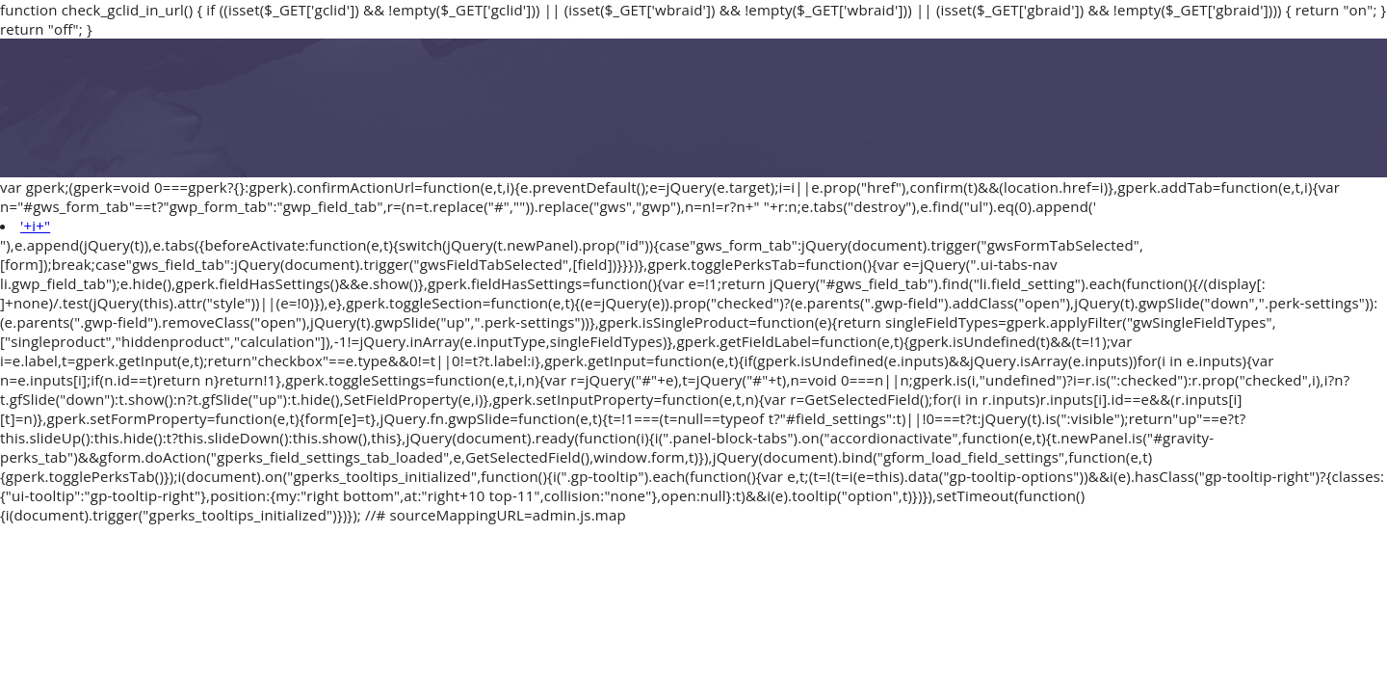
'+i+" (35, 225)
